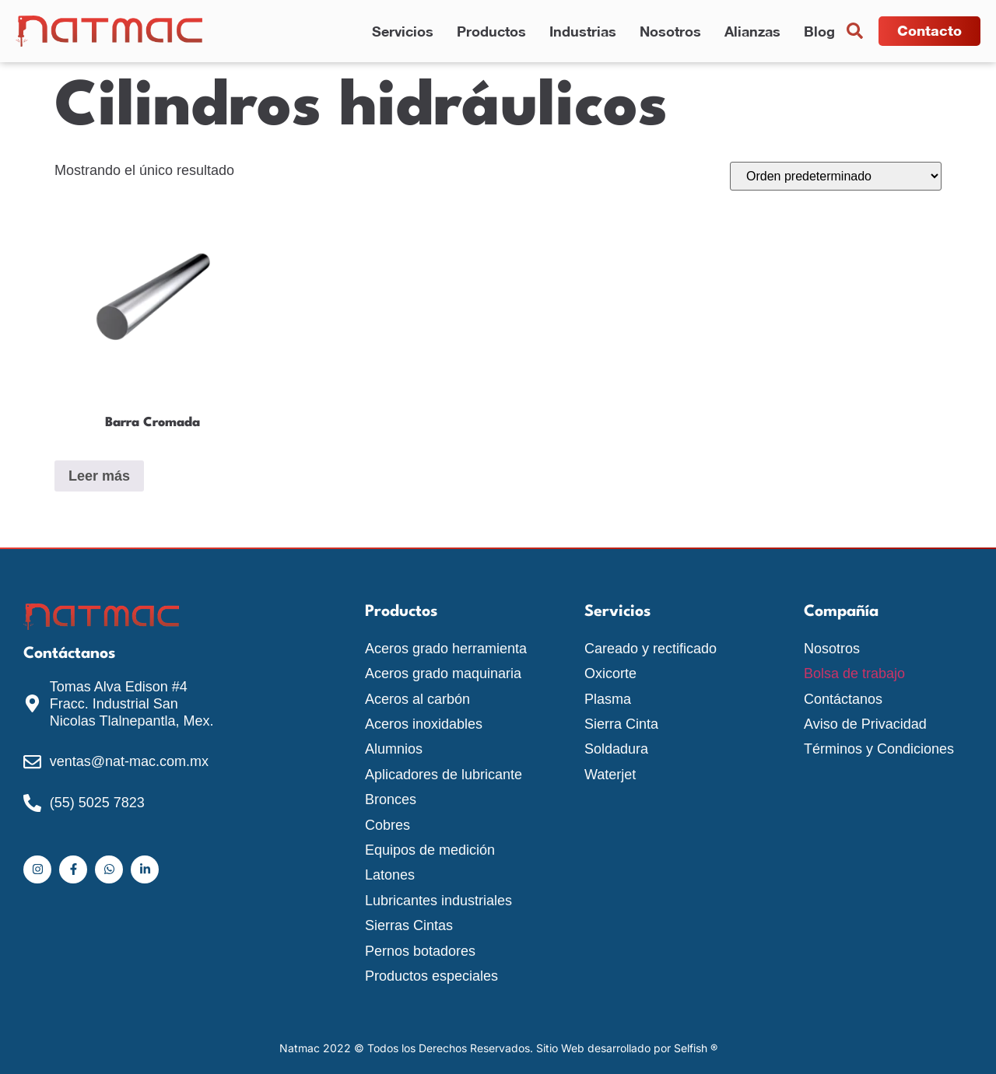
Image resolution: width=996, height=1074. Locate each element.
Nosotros (670, 31)
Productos (491, 31)
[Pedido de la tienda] (836, 176)
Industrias (582, 31)
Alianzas (752, 31)
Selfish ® (695, 1048)
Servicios (402, 31)
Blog (819, 31)
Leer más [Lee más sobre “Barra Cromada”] (99, 476)
